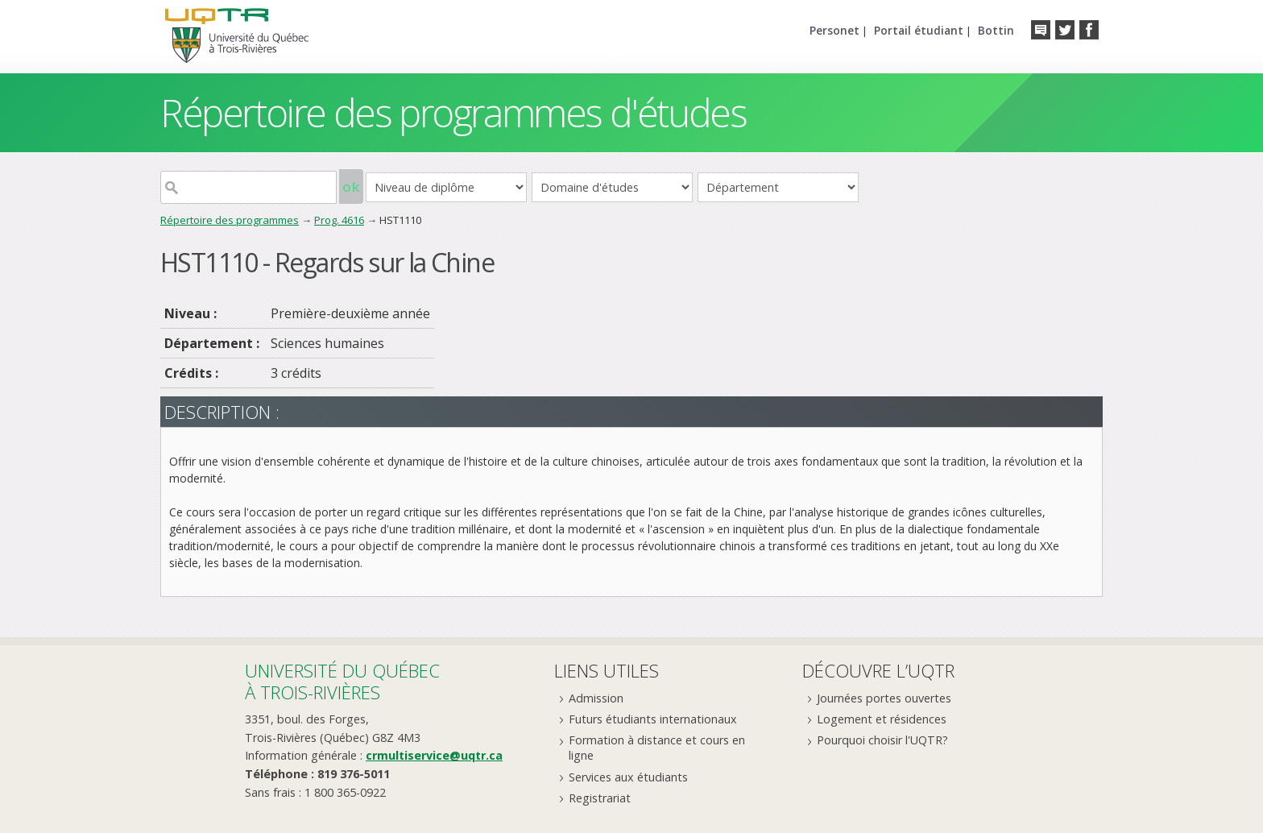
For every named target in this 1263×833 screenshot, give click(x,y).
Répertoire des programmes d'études (453, 112)
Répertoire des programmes (229, 220)
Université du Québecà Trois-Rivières (342, 681)
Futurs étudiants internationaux (653, 719)
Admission (596, 698)
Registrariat (600, 798)
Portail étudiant (918, 30)
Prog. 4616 (339, 220)
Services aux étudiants (628, 777)
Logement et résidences (881, 719)
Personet (834, 30)
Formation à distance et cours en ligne (657, 747)
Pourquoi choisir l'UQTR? (882, 740)
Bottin (996, 30)
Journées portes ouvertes (884, 698)
